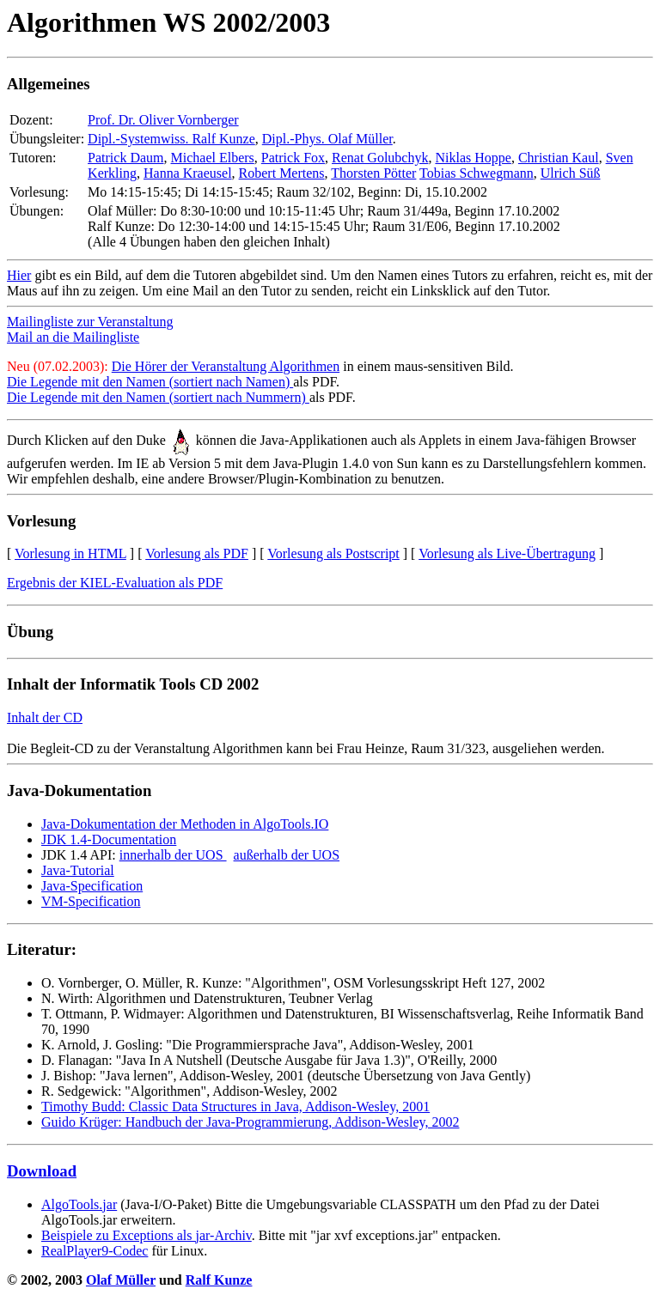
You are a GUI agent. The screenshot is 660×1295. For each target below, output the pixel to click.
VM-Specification (91, 901)
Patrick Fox (293, 157)
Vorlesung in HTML (70, 553)
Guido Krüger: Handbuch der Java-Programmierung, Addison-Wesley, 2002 (250, 1122)
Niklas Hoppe (472, 157)
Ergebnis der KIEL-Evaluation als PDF (115, 582)
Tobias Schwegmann (476, 173)
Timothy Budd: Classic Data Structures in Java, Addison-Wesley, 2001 (235, 1106)
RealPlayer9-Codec (94, 1250)
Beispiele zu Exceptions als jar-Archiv (146, 1235)
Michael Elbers (212, 157)
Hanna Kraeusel (188, 173)
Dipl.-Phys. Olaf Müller (327, 138)
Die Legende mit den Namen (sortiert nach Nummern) (158, 397)
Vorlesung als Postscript (333, 553)
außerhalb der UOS (287, 855)
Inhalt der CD (44, 717)
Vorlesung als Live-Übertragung (507, 553)
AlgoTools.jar (79, 1204)
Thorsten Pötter (373, 173)
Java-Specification (92, 886)
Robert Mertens (282, 173)
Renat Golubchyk (380, 157)
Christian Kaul (558, 157)
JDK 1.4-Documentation (108, 839)
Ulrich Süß (571, 173)
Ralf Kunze (219, 1280)
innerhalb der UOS (173, 855)
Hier (19, 275)
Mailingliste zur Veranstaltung (90, 321)
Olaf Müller (121, 1280)
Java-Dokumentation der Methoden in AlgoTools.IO (184, 824)
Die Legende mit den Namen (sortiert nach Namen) (150, 381)
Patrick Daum (125, 157)
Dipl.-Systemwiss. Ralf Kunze (171, 138)
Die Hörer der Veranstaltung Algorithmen (225, 366)
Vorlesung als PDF (196, 553)
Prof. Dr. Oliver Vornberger (163, 119)
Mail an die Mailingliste (73, 337)
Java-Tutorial (77, 870)
